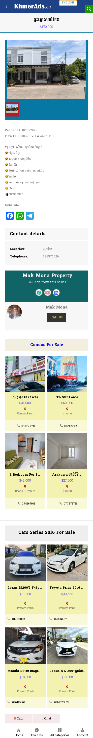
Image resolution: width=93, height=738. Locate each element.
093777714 (28, 426)
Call (18, 718)
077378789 (70, 504)
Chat (46, 718)
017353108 (18, 619)
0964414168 (18, 702)
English (68, 3)
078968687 (60, 619)
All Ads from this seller (47, 282)
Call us (57, 317)
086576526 (51, 256)
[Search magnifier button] (89, 8)
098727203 (61, 702)
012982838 (70, 426)
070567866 (28, 504)
